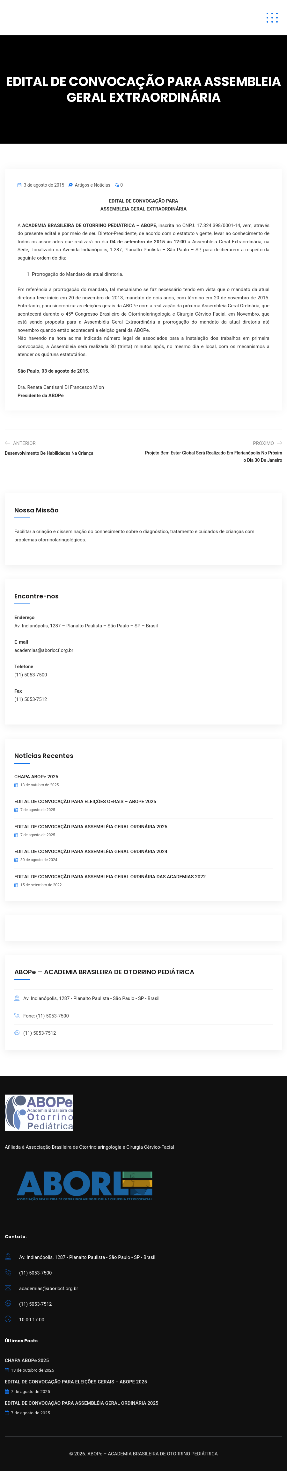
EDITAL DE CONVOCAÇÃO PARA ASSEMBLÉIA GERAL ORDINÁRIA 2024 (90, 851)
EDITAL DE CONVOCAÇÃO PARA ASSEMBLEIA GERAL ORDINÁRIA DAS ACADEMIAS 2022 (110, 877)
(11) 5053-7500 (35, 1273)
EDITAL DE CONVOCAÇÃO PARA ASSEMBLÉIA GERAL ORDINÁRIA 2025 (90, 827)
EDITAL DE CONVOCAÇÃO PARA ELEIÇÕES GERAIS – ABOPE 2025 (85, 801)
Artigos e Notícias (92, 185)
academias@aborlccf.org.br (48, 1288)
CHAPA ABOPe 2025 (36, 777)
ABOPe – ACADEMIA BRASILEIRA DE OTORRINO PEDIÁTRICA (152, 1454)
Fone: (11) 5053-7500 (46, 1016)
